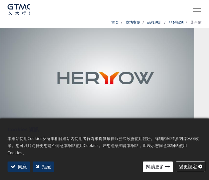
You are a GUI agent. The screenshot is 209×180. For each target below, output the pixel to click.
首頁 (115, 22)
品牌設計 (154, 22)
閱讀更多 (155, 167)
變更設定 (188, 167)
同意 (22, 167)
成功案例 (133, 22)
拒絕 (46, 167)
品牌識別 (176, 22)
